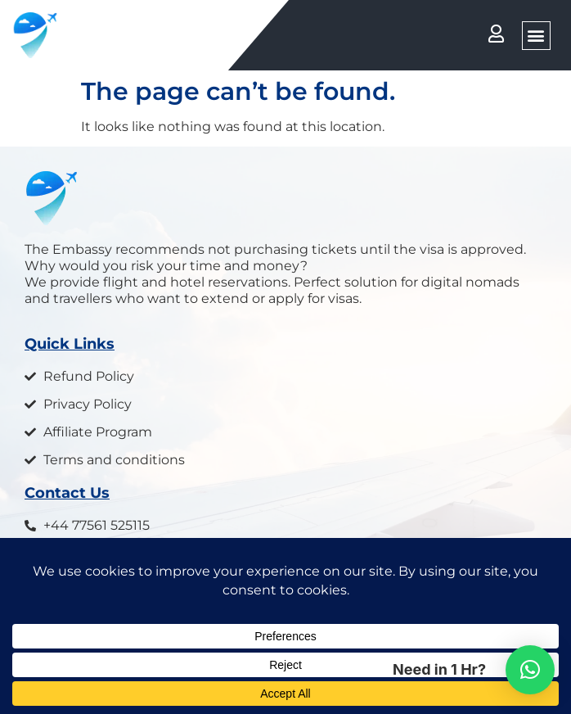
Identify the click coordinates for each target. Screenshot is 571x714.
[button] (536, 35)
